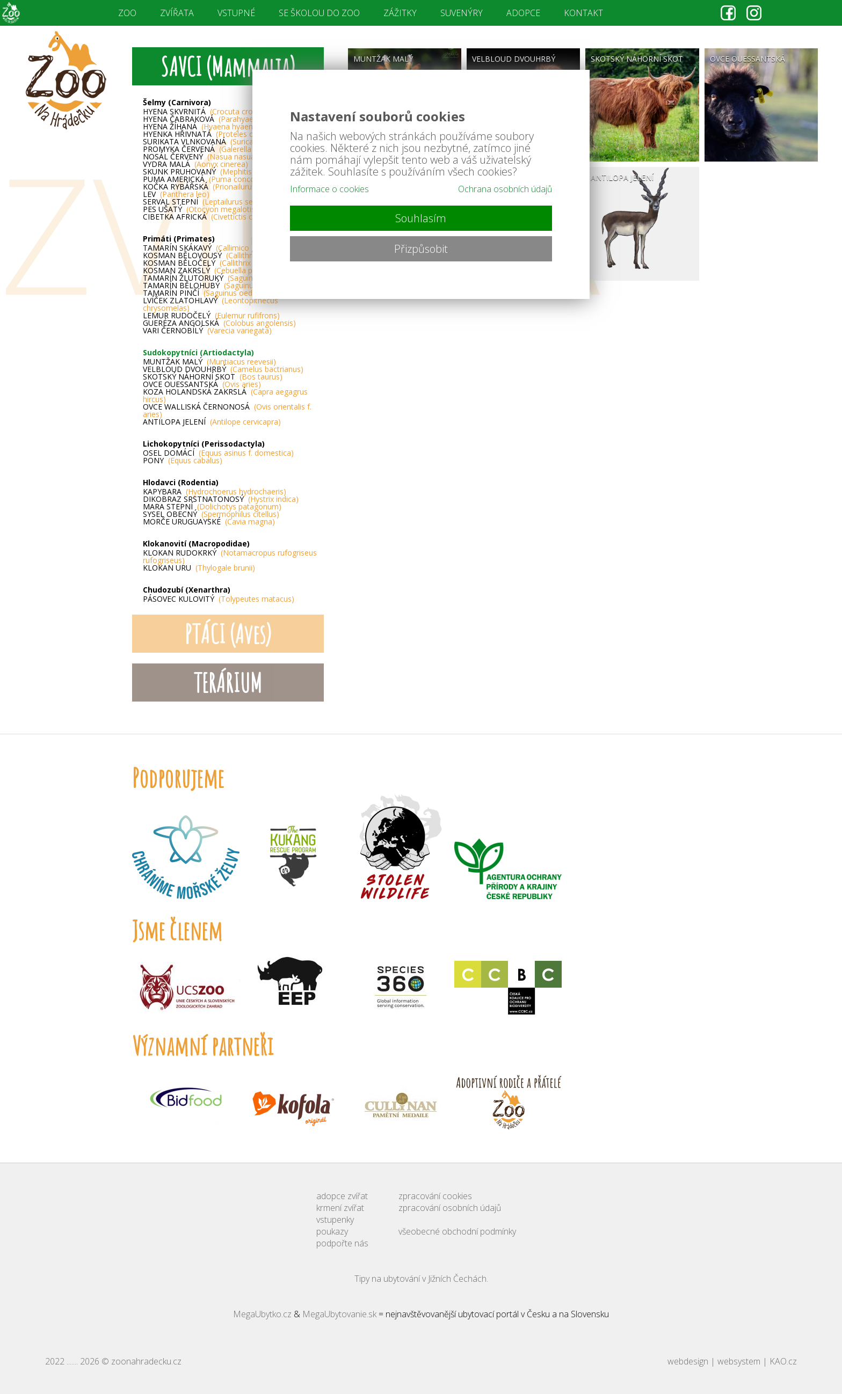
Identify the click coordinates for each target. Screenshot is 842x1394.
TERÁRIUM (227, 682)
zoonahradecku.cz (146, 1361)
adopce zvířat (342, 1196)
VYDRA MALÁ (195, 164)
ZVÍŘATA (177, 13)
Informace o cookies (329, 189)
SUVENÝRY (461, 13)
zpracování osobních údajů (449, 1208)
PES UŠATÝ (200, 209)
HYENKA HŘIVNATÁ (212, 134)
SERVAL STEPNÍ (205, 202)
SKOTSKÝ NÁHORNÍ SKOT (212, 377)
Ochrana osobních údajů (505, 189)
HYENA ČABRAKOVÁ (219, 119)
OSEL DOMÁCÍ (218, 453)
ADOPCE (523, 13)
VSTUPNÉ (236, 13)
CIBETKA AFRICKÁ (208, 217)
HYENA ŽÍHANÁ (201, 126)
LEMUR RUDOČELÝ (211, 315)
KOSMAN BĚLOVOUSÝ (215, 255)
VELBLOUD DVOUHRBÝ (223, 369)
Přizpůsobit (421, 249)
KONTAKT (583, 13)
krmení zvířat (340, 1208)
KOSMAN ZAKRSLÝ (213, 270)
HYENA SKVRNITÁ (207, 111)
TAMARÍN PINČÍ (206, 293)
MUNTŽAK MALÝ (209, 362)
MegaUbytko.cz (262, 1314)
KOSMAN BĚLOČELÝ (215, 263)
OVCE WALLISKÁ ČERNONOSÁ (227, 410)
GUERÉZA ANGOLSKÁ (219, 323)
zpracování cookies (435, 1196)
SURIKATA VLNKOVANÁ (219, 141)
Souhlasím (420, 218)
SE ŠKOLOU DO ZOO (319, 13)
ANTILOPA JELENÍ (212, 422)
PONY (182, 460)
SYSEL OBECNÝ (211, 514)
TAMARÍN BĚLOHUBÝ (216, 285)
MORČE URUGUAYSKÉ (209, 522)
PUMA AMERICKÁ (205, 179)
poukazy (332, 1231)
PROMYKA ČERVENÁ (217, 149)
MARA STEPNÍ (212, 506)
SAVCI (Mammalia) (228, 66)
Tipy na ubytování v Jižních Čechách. (421, 1278)
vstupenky (335, 1219)
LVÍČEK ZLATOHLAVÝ (210, 304)
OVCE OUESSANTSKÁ (202, 384)
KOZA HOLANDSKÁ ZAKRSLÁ (225, 395)
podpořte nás (342, 1243)
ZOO (127, 13)
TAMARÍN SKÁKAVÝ (210, 248)
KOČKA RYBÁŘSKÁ (218, 187)
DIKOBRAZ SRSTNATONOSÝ (221, 499)
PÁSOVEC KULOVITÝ (218, 599)
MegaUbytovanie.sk (339, 1314)
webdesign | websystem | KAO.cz (732, 1361)
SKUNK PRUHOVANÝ (214, 172)
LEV (176, 194)
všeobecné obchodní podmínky (457, 1231)
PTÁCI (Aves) (228, 633)
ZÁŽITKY (400, 13)
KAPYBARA (214, 491)
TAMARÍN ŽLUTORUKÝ (215, 278)
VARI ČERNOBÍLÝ (207, 330)
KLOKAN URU (199, 568)
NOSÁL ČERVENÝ (200, 156)
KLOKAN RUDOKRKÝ (230, 556)
